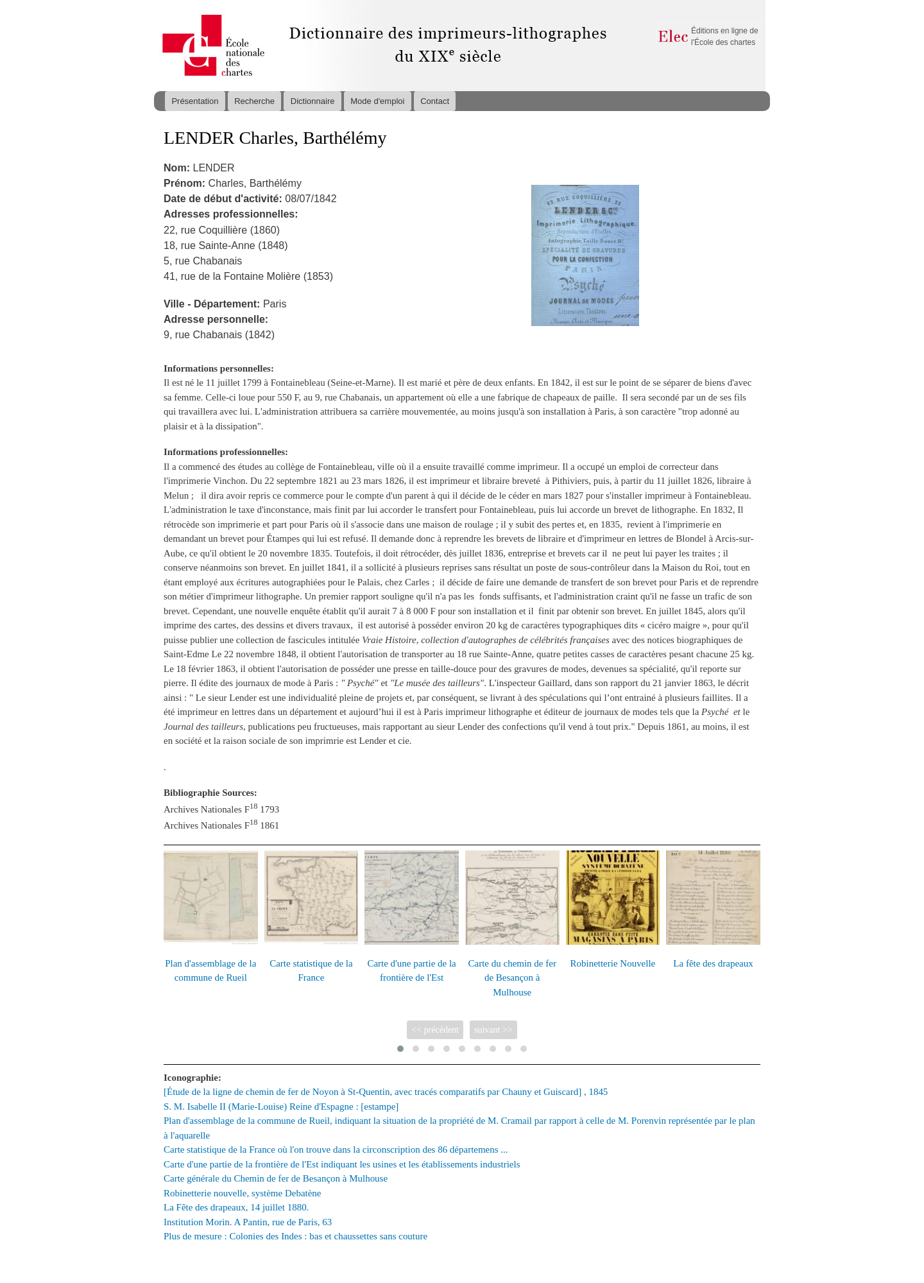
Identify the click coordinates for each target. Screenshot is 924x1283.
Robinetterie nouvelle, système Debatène (242, 1193)
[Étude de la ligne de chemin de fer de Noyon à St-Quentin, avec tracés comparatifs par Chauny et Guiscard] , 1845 (386, 1092)
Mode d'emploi (377, 101)
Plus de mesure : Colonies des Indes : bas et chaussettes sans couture (295, 1236)
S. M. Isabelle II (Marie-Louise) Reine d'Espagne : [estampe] (281, 1106)
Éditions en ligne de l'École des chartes (724, 36)
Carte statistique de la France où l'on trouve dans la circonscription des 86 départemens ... (336, 1149)
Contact (434, 101)
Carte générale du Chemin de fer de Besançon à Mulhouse (276, 1178)
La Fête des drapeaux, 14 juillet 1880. (236, 1207)
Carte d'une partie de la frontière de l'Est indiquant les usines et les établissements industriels (342, 1164)
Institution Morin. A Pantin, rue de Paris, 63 (248, 1222)
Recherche (254, 101)
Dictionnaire (313, 101)
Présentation (194, 101)
